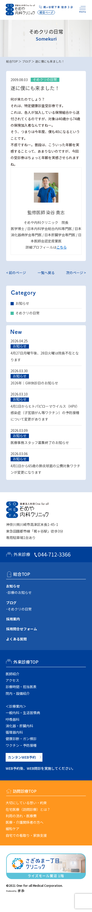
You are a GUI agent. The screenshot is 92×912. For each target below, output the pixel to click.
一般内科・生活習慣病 (23, 712)
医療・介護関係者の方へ (24, 822)
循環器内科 (14, 732)
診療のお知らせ (20, 592)
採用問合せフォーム (21, 628)
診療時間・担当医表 (21, 686)
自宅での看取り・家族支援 (26, 835)
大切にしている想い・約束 (26, 802)
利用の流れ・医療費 (21, 815)
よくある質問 (16, 638)
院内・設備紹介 (18, 693)
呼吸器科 (12, 719)
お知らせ (22, 303)
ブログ (26, 61)
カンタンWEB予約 (22, 757)
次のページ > (76, 272)
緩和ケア (12, 828)
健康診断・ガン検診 (21, 738)
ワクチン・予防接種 (21, 745)
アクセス (12, 680)
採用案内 (13, 618)
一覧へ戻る (46, 272)
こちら (61, 247)
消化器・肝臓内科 (19, 725)
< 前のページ (16, 272)
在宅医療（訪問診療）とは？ (28, 809)
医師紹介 (12, 673)
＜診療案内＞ (16, 706)
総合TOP (12, 61)
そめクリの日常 (27, 312)
